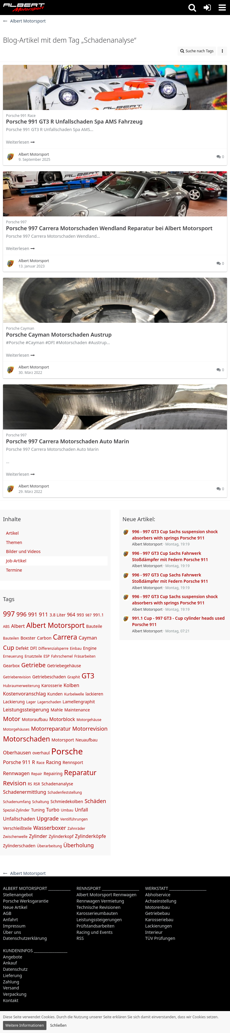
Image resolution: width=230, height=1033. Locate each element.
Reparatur (80, 772)
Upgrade (48, 818)
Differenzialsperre (53, 648)
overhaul (41, 753)
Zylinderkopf (61, 836)
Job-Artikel (16, 561)
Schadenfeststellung (65, 792)
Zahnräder (76, 828)
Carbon (44, 638)
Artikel (12, 533)
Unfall (81, 809)
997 (9, 614)
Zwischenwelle (15, 836)
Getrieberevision (17, 677)
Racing (53, 762)
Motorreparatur (51, 728)
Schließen (58, 1025)
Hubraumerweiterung (21, 685)
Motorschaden (26, 739)
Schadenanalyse (57, 784)
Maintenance (77, 710)
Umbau (67, 810)
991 (32, 614)
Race (41, 762)
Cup (8, 647)
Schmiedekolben (67, 801)
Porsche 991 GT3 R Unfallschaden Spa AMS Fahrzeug (74, 121)
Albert (18, 626)
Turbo (52, 809)
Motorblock (62, 719)
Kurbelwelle (74, 694)
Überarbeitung (49, 845)
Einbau (76, 648)
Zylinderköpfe (90, 836)
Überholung (78, 845)
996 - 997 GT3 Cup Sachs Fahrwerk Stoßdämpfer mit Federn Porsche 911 (170, 556)
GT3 (87, 675)
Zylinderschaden (19, 845)
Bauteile (94, 626)
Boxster (27, 638)
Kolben (71, 685)
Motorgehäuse (89, 719)
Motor (11, 719)
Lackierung (14, 701)
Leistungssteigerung (26, 709)
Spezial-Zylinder (16, 810)
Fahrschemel (62, 656)
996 (21, 614)
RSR (37, 784)
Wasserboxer (49, 827)
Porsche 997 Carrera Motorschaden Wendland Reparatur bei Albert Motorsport (109, 228)
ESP (46, 656)
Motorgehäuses (16, 729)
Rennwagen (16, 773)
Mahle (57, 710)
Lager (31, 701)
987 (88, 615)
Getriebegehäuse (64, 665)
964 (71, 614)
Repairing (52, 773)
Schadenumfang (17, 801)
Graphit (73, 677)
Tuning (38, 810)
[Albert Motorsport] (24, 8)
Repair (36, 773)
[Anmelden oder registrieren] (207, 8)
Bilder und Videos (23, 551)
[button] (192, 8)
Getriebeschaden (49, 677)
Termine (14, 570)
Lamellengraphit (79, 701)
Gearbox (11, 665)
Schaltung (40, 801)
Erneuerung (13, 656)
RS (30, 784)
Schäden (95, 801)
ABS (6, 626)
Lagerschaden (49, 701)
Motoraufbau (35, 719)
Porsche (67, 751)
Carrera (65, 637)
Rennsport (73, 762)
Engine (89, 648)
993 (80, 615)
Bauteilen (11, 638)
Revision (14, 783)
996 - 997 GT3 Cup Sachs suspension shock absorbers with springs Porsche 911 (175, 535)
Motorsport (63, 740)
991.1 (98, 615)
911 (43, 614)
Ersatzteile (33, 656)
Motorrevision (90, 728)
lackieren (94, 694)
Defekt (22, 648)
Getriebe (33, 665)
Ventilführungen (74, 819)
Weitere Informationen (24, 1025)
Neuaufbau (86, 740)
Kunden (55, 694)
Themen (14, 542)
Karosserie (51, 685)
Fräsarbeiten (85, 656)
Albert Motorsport (55, 625)
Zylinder (38, 836)
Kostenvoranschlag (24, 693)
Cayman (88, 637)
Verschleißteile (17, 828)
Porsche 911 (17, 762)
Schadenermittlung (24, 792)
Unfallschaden (19, 818)
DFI (33, 648)
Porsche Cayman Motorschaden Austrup (59, 334)
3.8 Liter (58, 615)
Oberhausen (17, 752)
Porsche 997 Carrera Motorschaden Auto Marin (67, 441)
